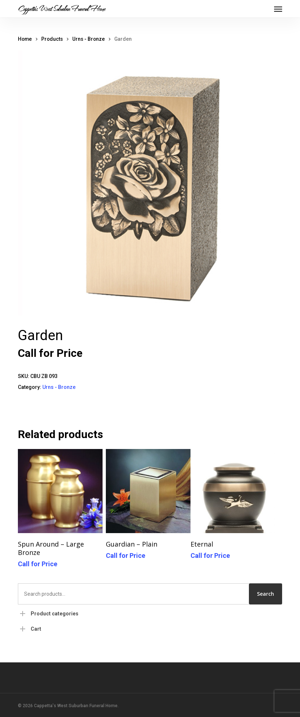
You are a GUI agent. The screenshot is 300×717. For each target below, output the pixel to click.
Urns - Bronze (88, 39)
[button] (278, 8)
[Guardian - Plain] (148, 491)
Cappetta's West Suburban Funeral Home (61, 8)
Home (25, 39)
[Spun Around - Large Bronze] (60, 491)
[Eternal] (233, 491)
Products (52, 39)
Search (265, 593)
